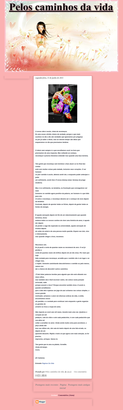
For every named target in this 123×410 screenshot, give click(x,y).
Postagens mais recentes (46, 385)
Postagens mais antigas (79, 385)
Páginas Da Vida (48, 363)
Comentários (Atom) (66, 395)
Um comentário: (80, 372)
